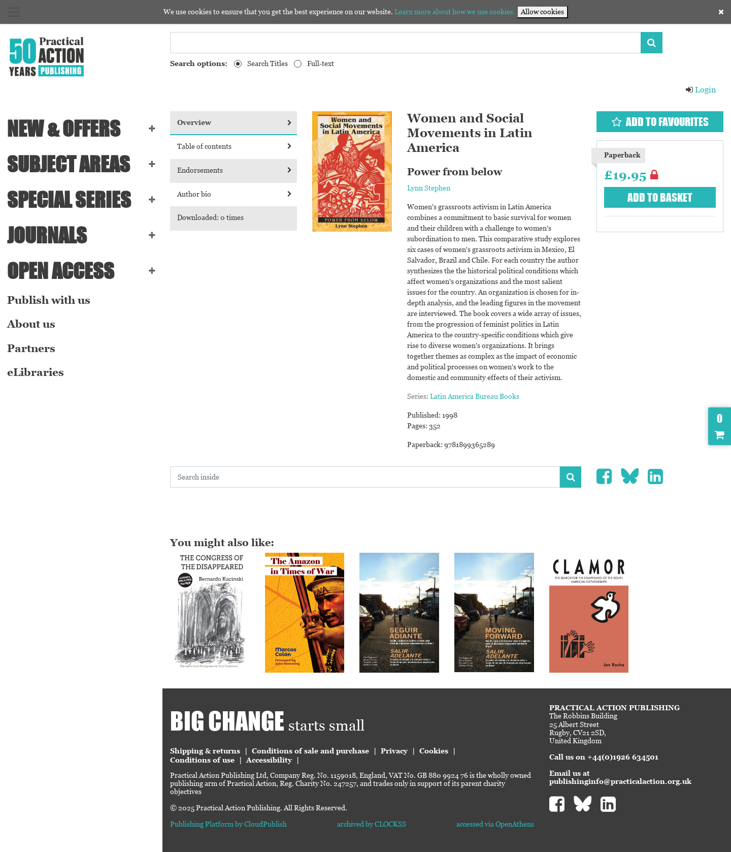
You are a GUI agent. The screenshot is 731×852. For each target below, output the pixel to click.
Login (700, 89)
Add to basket (659, 197)
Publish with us (48, 300)
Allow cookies (542, 12)
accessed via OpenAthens (495, 824)
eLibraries (35, 372)
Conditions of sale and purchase (310, 751)
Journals (47, 235)
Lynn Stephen (428, 188)
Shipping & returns (205, 751)
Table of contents (234, 146)
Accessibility (269, 760)
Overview (234, 122)
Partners (31, 348)
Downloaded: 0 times (210, 217)
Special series (69, 199)
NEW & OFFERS (63, 128)
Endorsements (234, 170)
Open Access (60, 271)
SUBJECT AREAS (68, 164)
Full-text (320, 63)
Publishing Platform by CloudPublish (228, 824)
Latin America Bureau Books (474, 396)
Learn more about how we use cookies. (454, 12)
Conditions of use (202, 760)
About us (31, 324)
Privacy (394, 751)
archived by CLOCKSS (371, 824)
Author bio (234, 194)
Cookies (433, 751)
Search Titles (267, 63)
